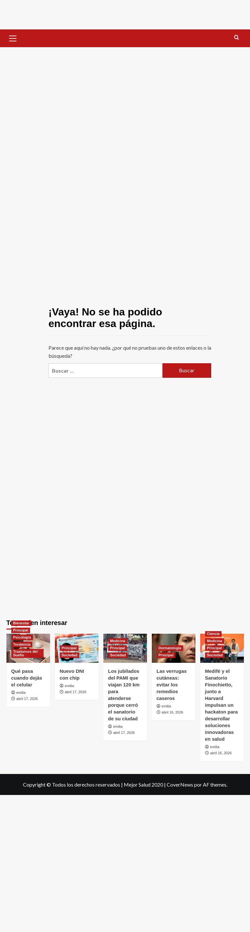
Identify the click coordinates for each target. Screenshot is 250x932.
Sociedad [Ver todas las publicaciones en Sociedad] (70, 655)
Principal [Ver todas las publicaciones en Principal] (20, 630)
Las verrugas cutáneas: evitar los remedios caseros (172, 684)
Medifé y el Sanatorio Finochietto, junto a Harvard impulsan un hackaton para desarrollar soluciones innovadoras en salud (221, 705)
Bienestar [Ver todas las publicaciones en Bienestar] (21, 623)
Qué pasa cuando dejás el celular (26, 677)
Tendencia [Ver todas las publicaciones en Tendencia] (22, 644)
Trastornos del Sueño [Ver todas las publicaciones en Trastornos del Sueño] (25, 653)
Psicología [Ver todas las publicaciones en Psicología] (22, 637)
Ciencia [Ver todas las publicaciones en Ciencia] (213, 634)
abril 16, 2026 (172, 712)
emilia (21, 692)
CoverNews (180, 784)
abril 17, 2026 (27, 699)
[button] (12, 37)
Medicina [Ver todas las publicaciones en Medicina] (117, 641)
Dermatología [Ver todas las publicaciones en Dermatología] (170, 648)
